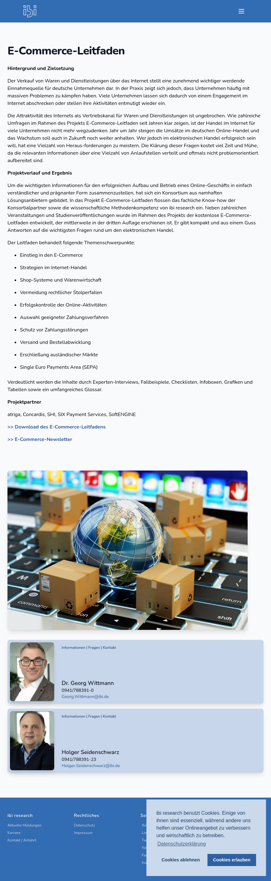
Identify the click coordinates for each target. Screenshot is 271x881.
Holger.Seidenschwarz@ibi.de (91, 766)
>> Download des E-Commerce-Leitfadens (56, 427)
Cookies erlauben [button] (231, 859)
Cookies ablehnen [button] (181, 859)
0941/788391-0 (77, 690)
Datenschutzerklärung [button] (181, 843)
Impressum (83, 832)
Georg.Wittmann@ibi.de (85, 697)
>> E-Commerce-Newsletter (39, 439)
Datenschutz (84, 825)
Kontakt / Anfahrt (21, 840)
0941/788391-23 (79, 759)
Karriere (14, 832)
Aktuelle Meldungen (24, 825)
